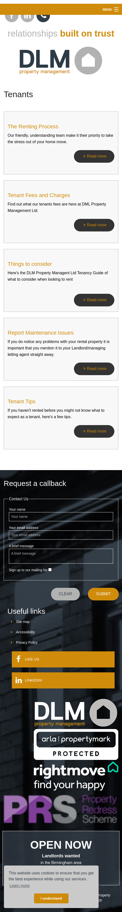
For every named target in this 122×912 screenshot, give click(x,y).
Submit (103, 594)
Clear (65, 594)
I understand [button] (51, 898)
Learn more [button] (19, 886)
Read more (94, 156)
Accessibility (25, 632)
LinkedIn (27, 680)
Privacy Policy (26, 642)
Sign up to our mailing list (30, 570)
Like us (25, 659)
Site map (23, 622)
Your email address (61, 533)
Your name (61, 514)
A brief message (61, 554)
